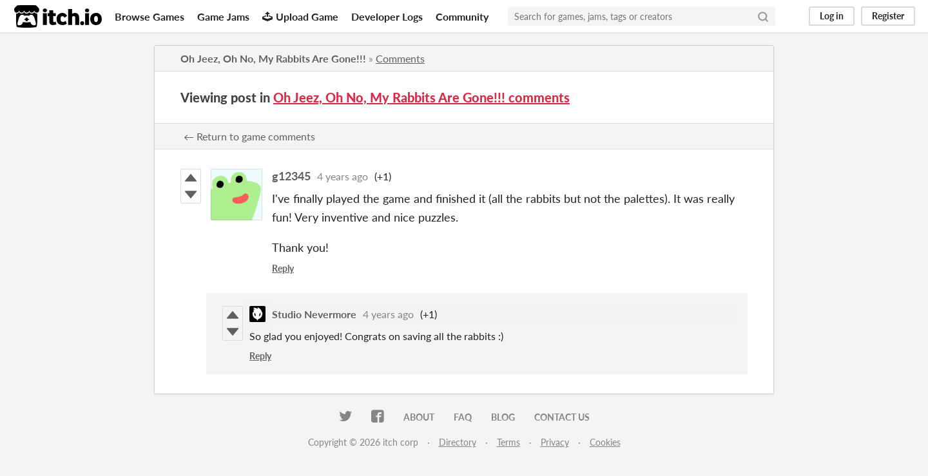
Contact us (562, 417)
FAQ (463, 417)
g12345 (291, 176)
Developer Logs (387, 16)
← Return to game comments (249, 136)
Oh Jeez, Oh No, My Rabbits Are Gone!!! (273, 58)
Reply (283, 268)
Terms (508, 442)
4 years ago (342, 176)
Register (888, 15)
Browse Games (149, 16)
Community (462, 16)
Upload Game (300, 16)
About (418, 417)
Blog (503, 417)
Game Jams (223, 16)
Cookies (605, 442)
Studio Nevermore (314, 314)
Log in (832, 15)
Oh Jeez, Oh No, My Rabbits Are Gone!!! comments (421, 97)
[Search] (763, 16)
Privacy (555, 442)
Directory (457, 442)
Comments (400, 58)
